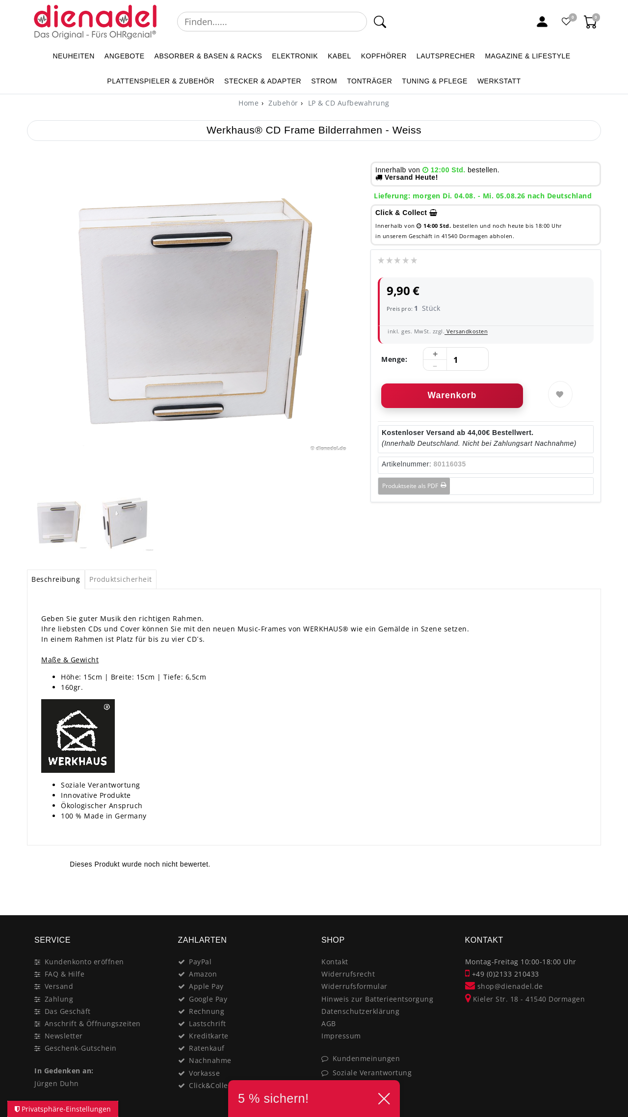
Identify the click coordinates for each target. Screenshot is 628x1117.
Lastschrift (207, 1023)
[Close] (589, 894)
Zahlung (59, 999)
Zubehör (282, 103)
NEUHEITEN (73, 56)
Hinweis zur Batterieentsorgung (377, 999)
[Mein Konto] (542, 21)
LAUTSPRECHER (446, 56)
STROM (324, 81)
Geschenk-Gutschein (81, 1048)
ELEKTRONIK (295, 56)
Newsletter (64, 1035)
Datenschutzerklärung (360, 1011)
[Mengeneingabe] (455, 359)
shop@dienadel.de (504, 986)
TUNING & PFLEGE (435, 81)
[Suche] (380, 21)
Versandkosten (466, 331)
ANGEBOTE (125, 56)
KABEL (339, 56)
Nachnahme (210, 1060)
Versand (59, 986)
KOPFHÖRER (384, 56)
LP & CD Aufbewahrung (348, 103)
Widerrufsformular (354, 986)
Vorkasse (204, 1073)
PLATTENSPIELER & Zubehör (160, 81)
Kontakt (334, 961)
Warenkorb (452, 395)
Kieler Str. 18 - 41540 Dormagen (525, 999)
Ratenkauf (207, 1048)
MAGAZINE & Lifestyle (527, 56)
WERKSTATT (499, 81)
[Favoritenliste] (566, 21)
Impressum (341, 1035)
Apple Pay (206, 986)
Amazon (203, 974)
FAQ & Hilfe (65, 974)
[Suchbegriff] (272, 21)
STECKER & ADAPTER (262, 81)
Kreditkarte (209, 1035)
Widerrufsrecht (348, 974)
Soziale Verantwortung (372, 1072)
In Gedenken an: (64, 1070)
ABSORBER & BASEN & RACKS (208, 56)
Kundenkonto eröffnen (84, 961)
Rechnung (206, 1011)
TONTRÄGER (369, 81)
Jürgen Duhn (56, 1083)
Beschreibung (55, 579)
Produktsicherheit (120, 579)
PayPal (200, 961)
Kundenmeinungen (366, 1058)
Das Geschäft (68, 1011)
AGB (328, 1023)
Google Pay (208, 999)
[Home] (248, 103)
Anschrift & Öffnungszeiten (93, 1023)
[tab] (56, 579)
